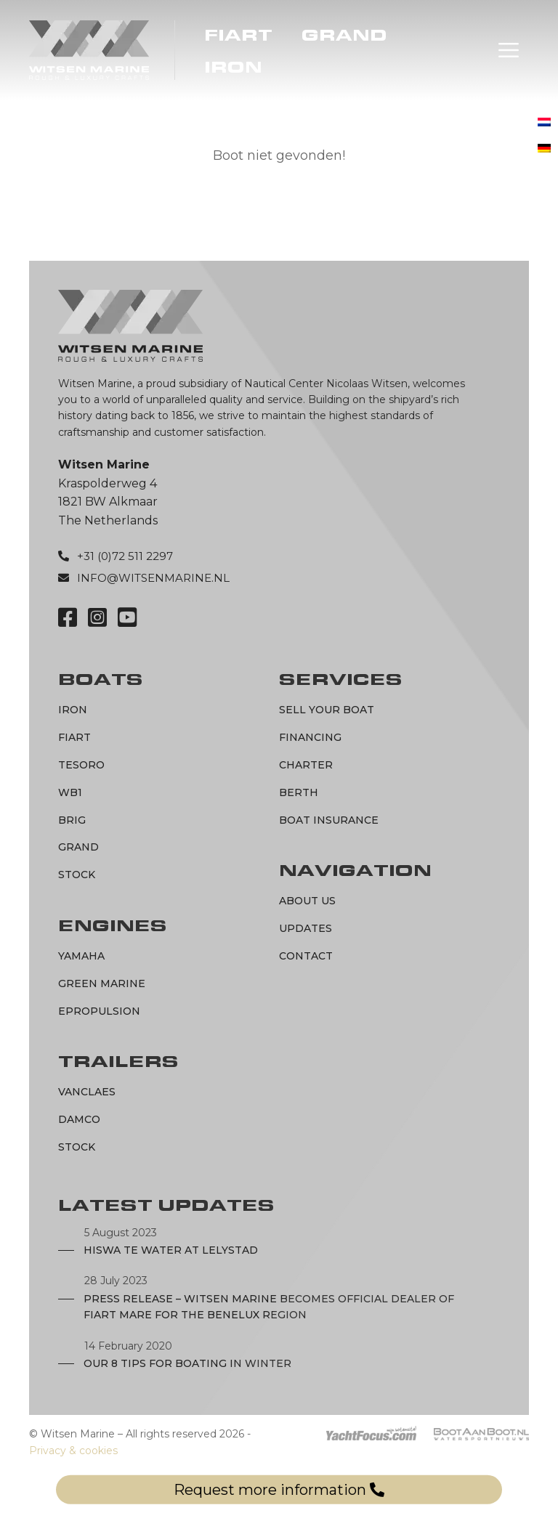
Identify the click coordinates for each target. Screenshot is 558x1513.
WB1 (70, 792)
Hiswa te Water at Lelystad (171, 1250)
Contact (306, 955)
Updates (305, 928)
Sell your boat (326, 709)
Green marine (101, 983)
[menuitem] (544, 123)
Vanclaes (87, 1091)
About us (307, 900)
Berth (298, 792)
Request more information (279, 1489)
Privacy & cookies (73, 1450)
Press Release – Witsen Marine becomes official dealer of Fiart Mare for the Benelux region (269, 1306)
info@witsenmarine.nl (153, 578)
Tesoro (81, 764)
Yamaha (81, 955)
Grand (344, 35)
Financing (310, 737)
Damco (79, 1119)
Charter (306, 764)
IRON (233, 67)
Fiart (238, 35)
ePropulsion (99, 1011)
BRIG (72, 820)
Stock (76, 874)
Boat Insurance (329, 820)
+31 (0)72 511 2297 (125, 556)
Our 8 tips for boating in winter (187, 1363)
